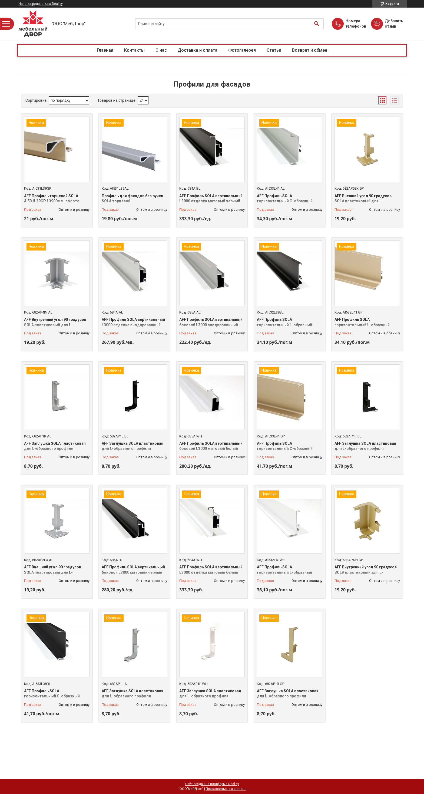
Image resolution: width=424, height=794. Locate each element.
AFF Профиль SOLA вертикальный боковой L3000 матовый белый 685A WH (211, 448)
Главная (105, 50)
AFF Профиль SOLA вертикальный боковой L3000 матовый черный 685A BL (133, 572)
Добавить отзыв (394, 23)
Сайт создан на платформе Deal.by (212, 784)
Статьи (274, 50)
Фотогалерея (242, 50)
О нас (161, 50)
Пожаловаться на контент (226, 789)
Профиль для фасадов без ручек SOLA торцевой (132, 198)
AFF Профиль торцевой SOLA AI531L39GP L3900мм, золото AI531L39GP (52, 201)
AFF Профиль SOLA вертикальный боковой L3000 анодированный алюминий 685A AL (211, 324)
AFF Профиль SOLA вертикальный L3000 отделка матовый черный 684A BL (211, 201)
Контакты (134, 50)
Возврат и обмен (309, 50)
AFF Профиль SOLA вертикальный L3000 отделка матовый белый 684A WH (211, 572)
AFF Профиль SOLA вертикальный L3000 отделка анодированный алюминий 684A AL (133, 324)
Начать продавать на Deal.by (41, 4)
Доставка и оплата (197, 50)
